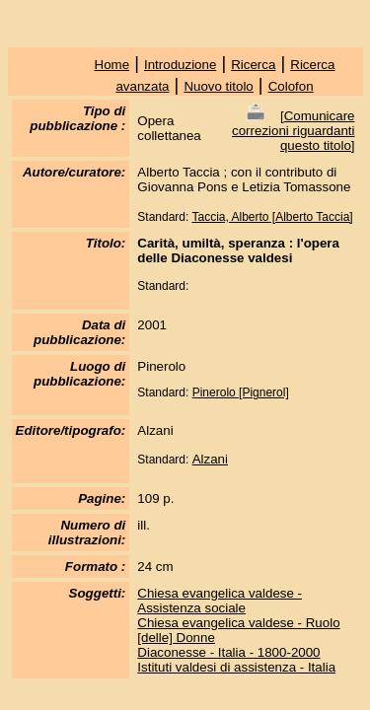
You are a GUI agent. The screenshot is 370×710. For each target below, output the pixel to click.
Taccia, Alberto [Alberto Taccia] (271, 217)
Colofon (291, 86)
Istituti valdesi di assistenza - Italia (236, 667)
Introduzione (180, 64)
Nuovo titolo (218, 86)
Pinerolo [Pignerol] (240, 392)
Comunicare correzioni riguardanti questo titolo (293, 130)
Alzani (210, 459)
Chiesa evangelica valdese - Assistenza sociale (219, 600)
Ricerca (253, 64)
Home (112, 64)
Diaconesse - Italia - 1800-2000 (228, 652)
